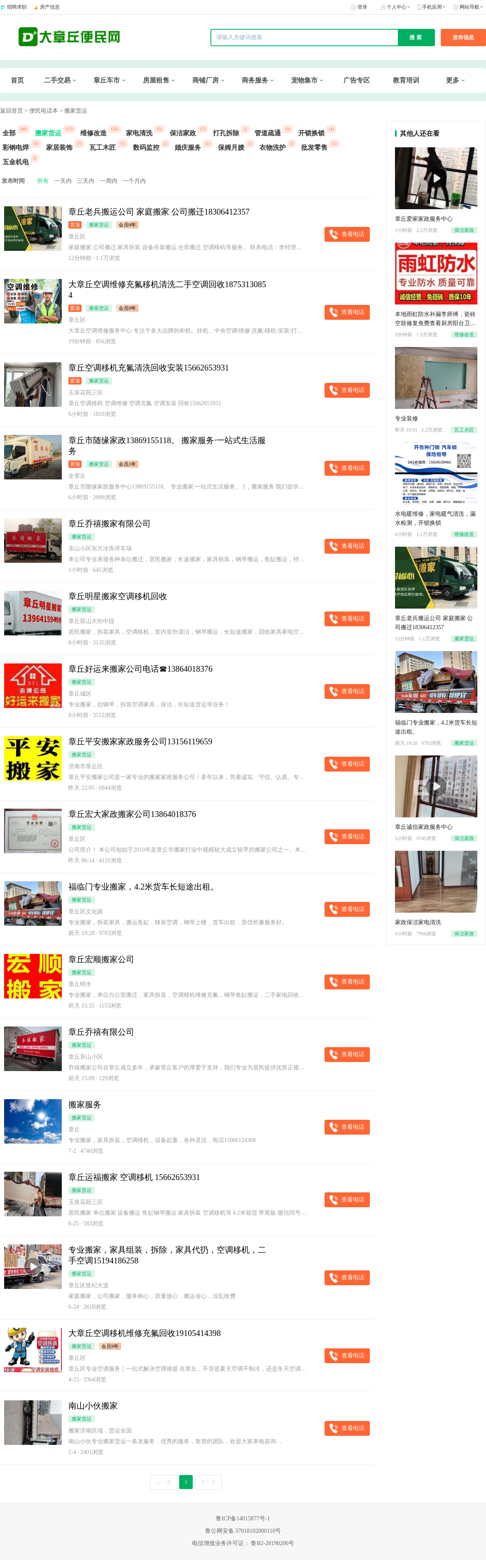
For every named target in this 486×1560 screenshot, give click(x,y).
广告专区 (356, 80)
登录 (362, 7)
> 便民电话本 (41, 111)
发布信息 (463, 37)
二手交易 (57, 80)
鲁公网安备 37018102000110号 (243, 1531)
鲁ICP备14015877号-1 (243, 1518)
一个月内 (134, 181)
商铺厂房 (205, 80)
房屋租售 (156, 80)
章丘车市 (106, 80)
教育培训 (406, 80)
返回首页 (11, 111)
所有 (43, 181)
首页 (17, 80)
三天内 (85, 181)
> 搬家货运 (73, 111)
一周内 (108, 181)
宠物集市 (304, 80)
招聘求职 (17, 7)
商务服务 (255, 80)
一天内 (63, 181)
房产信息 (50, 7)
